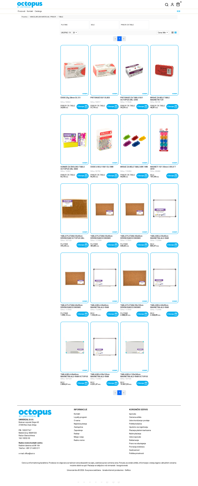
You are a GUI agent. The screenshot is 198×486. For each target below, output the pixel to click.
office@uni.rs (29, 453)
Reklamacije (134, 440)
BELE (152, 175)
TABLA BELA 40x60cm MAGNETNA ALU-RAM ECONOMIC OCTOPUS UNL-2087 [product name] (104, 307)
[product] (74, 70)
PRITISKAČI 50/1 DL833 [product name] (100, 98)
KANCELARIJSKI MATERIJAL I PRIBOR (43, 17)
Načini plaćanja (135, 434)
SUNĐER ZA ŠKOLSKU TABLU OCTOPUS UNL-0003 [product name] (72, 168)
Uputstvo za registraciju (138, 427)
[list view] (172, 33)
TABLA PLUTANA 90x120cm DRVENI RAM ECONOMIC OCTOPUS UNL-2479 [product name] (131, 307)
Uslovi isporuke (135, 437)
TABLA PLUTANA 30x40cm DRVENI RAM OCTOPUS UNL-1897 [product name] (72, 238)
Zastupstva (78, 427)
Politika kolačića (135, 424)
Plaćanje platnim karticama (140, 430)
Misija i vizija (79, 437)
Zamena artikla (135, 417)
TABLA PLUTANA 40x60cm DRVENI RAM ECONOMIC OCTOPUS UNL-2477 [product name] (131, 238)
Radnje (76, 434)
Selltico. (128, 470)
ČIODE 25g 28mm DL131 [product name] (70, 98)
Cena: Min (162, 33)
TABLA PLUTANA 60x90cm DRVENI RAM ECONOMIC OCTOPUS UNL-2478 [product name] (71, 307)
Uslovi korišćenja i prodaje (139, 420)
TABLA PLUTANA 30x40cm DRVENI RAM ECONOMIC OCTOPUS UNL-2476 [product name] (101, 238)
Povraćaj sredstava (136, 447)
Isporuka (132, 414)
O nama (77, 420)
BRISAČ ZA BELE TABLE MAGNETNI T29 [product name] (160, 99)
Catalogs (38, 11)
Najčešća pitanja (80, 424)
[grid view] (175, 33)
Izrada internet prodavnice (113, 470)
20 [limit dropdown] (74, 33)
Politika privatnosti (136, 453)
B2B (178, 11)
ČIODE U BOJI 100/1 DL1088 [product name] (101, 167)
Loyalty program (80, 417)
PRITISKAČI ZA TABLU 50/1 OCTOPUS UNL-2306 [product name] (131, 99)
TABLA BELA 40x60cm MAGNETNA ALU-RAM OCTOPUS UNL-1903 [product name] (74, 376)
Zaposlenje (78, 430)
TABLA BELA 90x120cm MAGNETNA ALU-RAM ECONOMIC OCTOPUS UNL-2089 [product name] (104, 376)
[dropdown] (172, 4)
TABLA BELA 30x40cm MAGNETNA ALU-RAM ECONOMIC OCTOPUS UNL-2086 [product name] (164, 238)
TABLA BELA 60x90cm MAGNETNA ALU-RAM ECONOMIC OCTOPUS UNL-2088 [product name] (164, 307)
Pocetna (24, 17)
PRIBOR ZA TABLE (67, 106)
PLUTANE (64, 244)
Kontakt (30, 11)
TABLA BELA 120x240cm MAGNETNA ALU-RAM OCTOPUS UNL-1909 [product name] (134, 376)
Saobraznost (134, 450)
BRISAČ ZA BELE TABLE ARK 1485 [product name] (134, 167)
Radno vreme (79, 440)
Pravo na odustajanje (137, 443)
